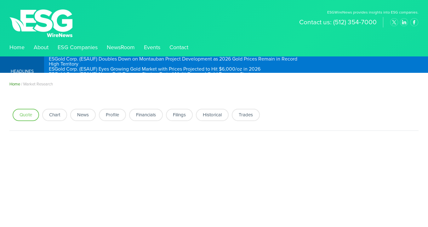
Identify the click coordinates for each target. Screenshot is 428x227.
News (83, 115)
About (41, 47)
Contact (178, 47)
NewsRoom (121, 47)
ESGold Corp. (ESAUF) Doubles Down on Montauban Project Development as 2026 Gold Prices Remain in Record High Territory (173, 61)
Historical (212, 115)
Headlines (22, 71)
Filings (179, 115)
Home (17, 47)
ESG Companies (78, 47)
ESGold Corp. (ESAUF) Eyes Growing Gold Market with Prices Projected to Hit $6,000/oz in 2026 (154, 69)
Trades (246, 115)
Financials (146, 115)
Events (152, 47)
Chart (54, 115)
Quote (26, 115)
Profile (112, 115)
